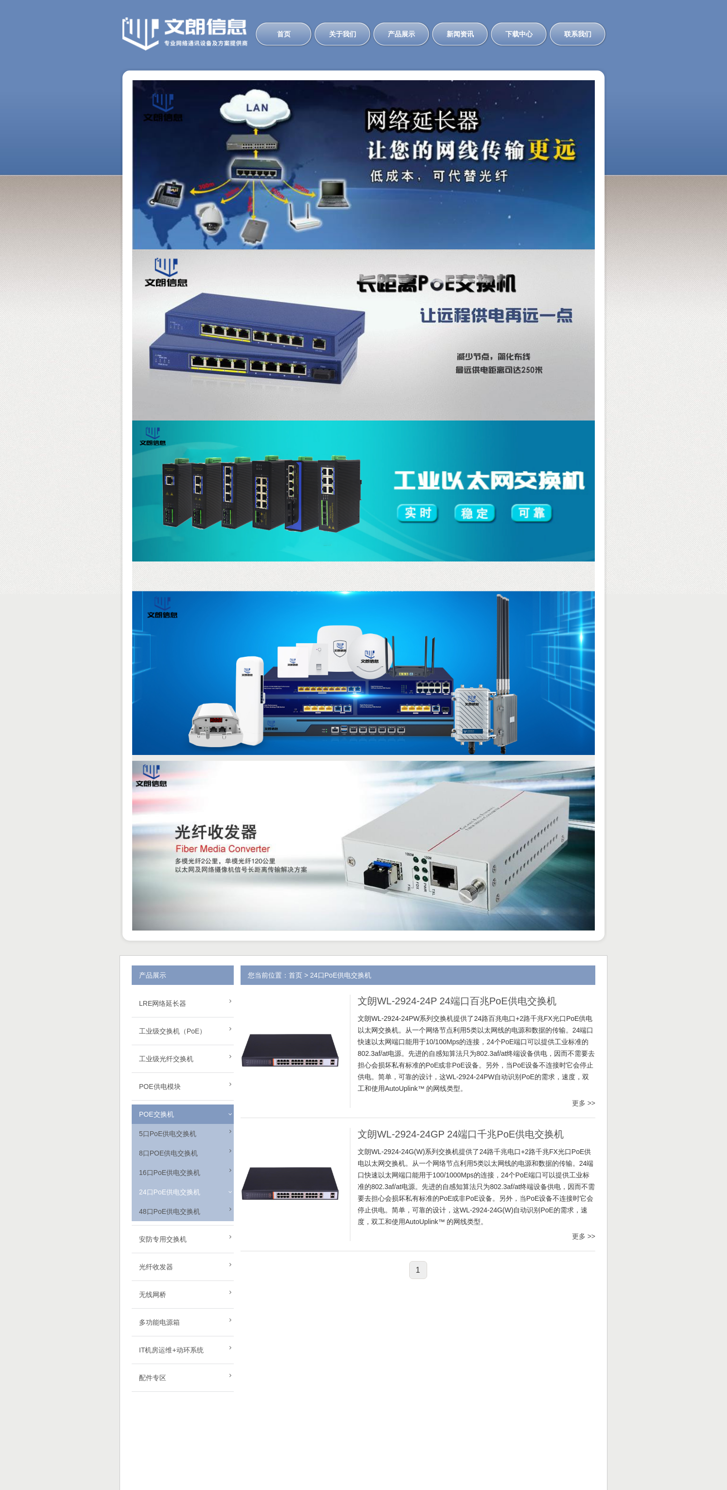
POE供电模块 (160, 1086)
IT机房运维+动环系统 (171, 1350)
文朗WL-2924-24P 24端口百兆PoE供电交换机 (457, 1001)
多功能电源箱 (159, 1322)
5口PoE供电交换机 (167, 1134)
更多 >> (583, 1103)
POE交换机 (156, 1114)
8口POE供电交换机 (168, 1153)
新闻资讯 (460, 34)
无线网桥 (152, 1294)
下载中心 (519, 34)
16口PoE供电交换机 (169, 1172)
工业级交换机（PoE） (172, 1031)
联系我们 (577, 34)
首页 (284, 34)
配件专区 (152, 1378)
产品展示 (401, 34)
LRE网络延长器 (162, 1003)
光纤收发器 (156, 1267)
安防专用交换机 (163, 1239)
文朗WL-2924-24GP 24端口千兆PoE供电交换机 (461, 1134)
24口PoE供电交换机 (169, 1192)
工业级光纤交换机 (166, 1059)
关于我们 (342, 34)
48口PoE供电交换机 (169, 1211)
